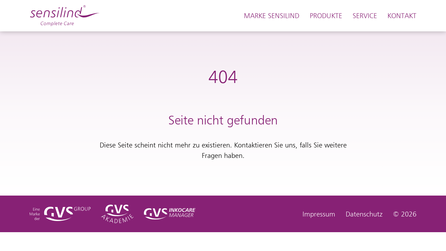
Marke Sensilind (271, 16)
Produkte (326, 16)
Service (365, 16)
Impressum (318, 214)
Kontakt (401, 16)
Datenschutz (364, 214)
